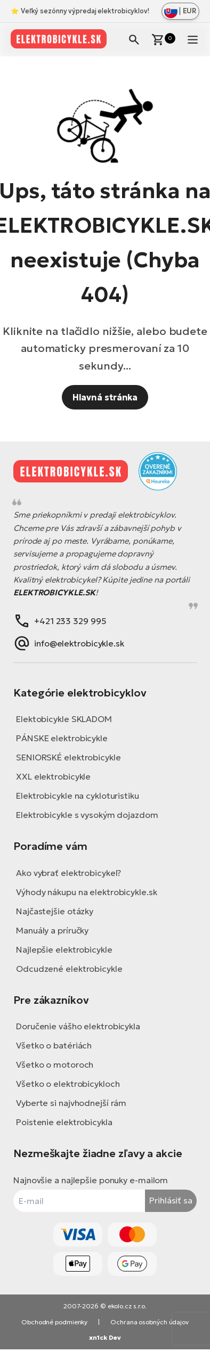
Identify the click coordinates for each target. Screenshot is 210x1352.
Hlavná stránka (105, 397)
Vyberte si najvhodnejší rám (71, 1102)
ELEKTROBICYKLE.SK (54, 592)
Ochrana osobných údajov (149, 1322)
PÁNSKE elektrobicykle (62, 738)
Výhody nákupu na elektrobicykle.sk (86, 892)
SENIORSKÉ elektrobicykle (68, 757)
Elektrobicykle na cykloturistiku (77, 795)
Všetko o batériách (54, 1045)
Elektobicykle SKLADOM (64, 719)
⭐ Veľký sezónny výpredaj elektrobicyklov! (80, 11)
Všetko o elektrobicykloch (68, 1083)
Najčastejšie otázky (54, 911)
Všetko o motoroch (54, 1064)
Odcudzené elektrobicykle (69, 968)
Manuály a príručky (52, 930)
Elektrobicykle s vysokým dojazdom (87, 814)
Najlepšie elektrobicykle (64, 949)
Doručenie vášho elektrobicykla (78, 1026)
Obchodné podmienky (54, 1322)
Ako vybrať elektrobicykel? (68, 872)
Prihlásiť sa (170, 1200)
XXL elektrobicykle (53, 776)
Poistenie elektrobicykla (64, 1122)
